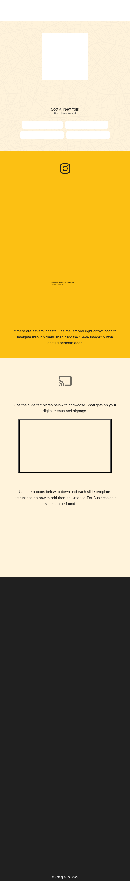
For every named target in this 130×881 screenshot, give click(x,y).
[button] (118, 10)
